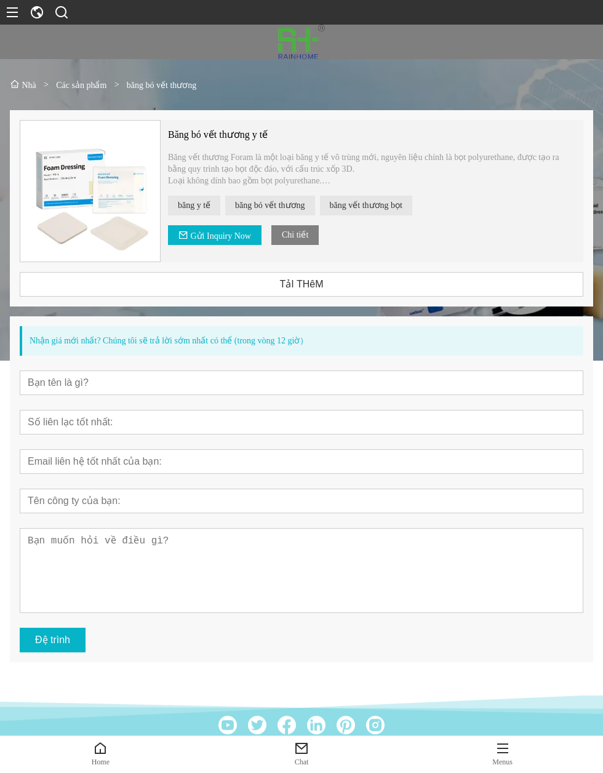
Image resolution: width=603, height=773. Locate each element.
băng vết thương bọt (366, 205)
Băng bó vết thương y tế (218, 134)
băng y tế (194, 205)
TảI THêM (302, 284)
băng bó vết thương (271, 205)
